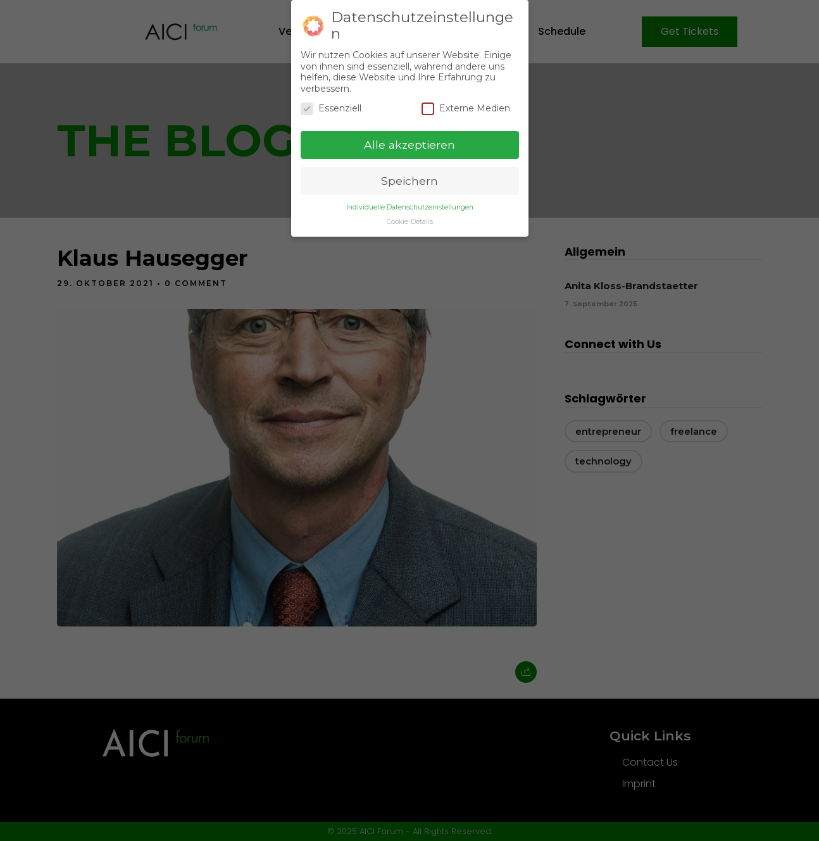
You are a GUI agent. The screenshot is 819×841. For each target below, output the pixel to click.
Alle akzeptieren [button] (409, 144)
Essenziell (331, 108)
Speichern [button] (409, 180)
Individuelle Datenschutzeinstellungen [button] (409, 206)
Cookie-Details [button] (410, 220)
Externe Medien (466, 108)
